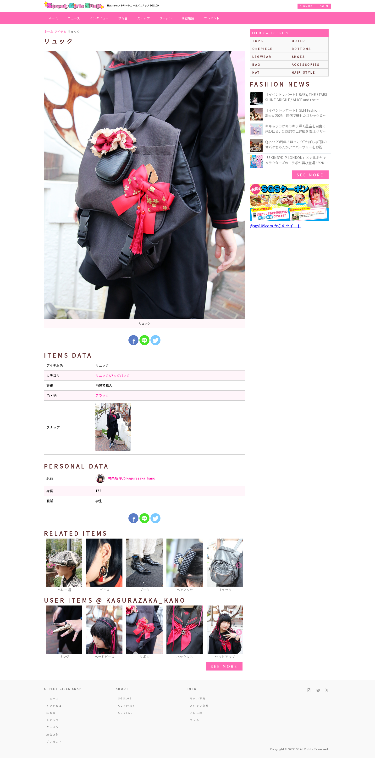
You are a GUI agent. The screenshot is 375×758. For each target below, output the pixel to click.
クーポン (166, 18)
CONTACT (127, 712)
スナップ (143, 18)
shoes (298, 57)
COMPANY (126, 705)
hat (256, 72)
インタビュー (99, 18)
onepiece (262, 49)
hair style (303, 72)
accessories (306, 64)
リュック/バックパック (112, 375)
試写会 (123, 18)
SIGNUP (306, 6)
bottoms (301, 49)
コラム (194, 720)
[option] (144, 189)
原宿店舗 (188, 18)
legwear (261, 57)
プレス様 (196, 712)
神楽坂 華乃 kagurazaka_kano (125, 478)
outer (298, 41)
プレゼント (212, 18)
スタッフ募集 (199, 705)
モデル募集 (198, 698)
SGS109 (125, 698)
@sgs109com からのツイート (275, 226)
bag (256, 64)
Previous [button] (50, 565)
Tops (257, 41)
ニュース (74, 18)
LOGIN (323, 6)
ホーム (53, 18)
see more (224, 666)
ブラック (102, 395)
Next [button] (239, 565)
